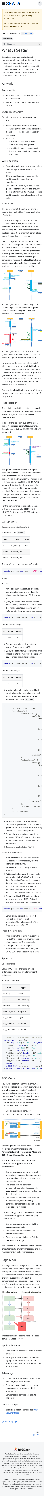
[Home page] (4, 33)
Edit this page (9, 1421)
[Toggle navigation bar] (3, 3)
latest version (10, 26)
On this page (9, 44)
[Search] (40, 3)
